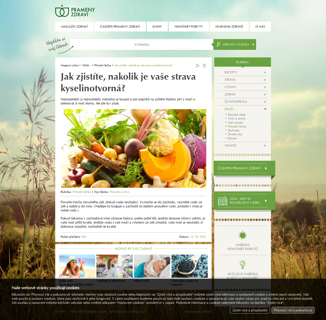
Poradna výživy (120, 192)
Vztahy (230, 87)
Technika (233, 130)
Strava (230, 80)
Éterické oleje (237, 115)
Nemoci (231, 145)
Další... (87, 65)
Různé (232, 138)
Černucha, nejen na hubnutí (190, 271)
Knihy (157, 26)
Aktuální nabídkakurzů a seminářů (242, 276)
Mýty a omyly (237, 118)
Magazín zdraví (70, 65)
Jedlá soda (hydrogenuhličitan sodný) (77, 271)
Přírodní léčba (102, 65)
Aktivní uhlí (152, 269)
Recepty (231, 72)
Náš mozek (235, 123)
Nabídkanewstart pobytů (242, 247)
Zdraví (230, 94)
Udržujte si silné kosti (114, 269)
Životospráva (236, 102)
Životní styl (235, 134)
